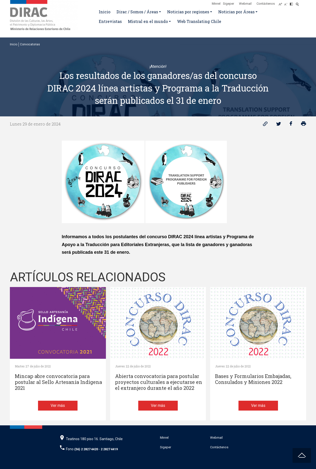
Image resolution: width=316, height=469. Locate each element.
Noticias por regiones (188, 11)
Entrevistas (110, 21)
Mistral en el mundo (148, 21)
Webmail (245, 3)
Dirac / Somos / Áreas (137, 11)
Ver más (58, 405)
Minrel (216, 3)
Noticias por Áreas (236, 11)
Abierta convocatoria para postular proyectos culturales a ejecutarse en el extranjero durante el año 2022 (158, 382)
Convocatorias (30, 44)
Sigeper (228, 3)
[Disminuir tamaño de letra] (287, 2)
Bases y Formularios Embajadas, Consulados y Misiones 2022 (253, 379)
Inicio (104, 11)
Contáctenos (266, 3)
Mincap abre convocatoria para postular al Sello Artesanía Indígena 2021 (58, 382)
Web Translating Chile (199, 21)
